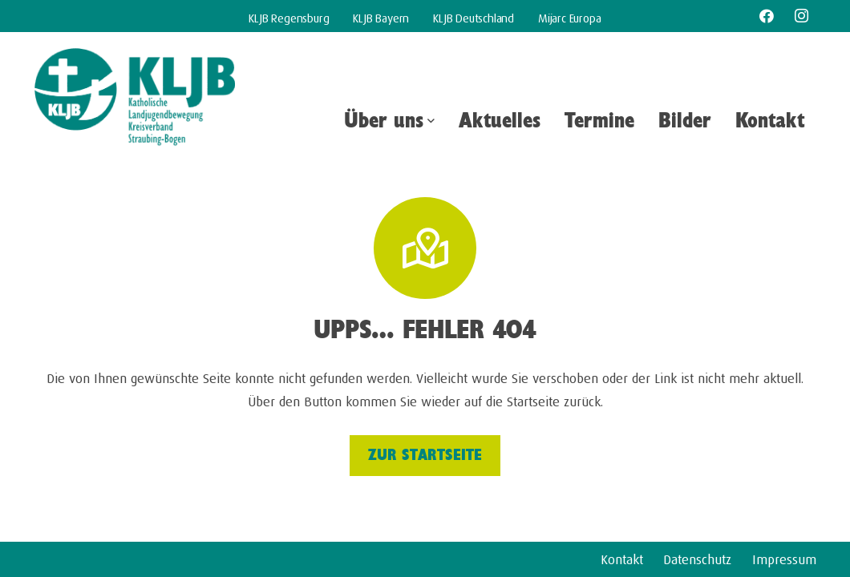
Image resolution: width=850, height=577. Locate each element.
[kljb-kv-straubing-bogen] (134, 98)
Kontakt (622, 557)
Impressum (784, 557)
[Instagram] (801, 16)
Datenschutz (697, 557)
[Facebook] (766, 16)
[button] (428, 121)
